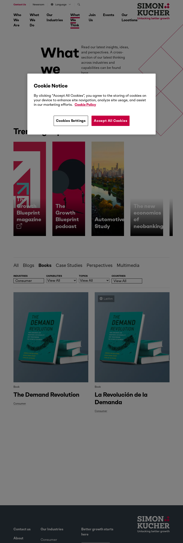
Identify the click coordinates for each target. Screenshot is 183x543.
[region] (91, 104)
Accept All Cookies (110, 121)
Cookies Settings (71, 121)
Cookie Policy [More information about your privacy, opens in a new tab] (85, 105)
